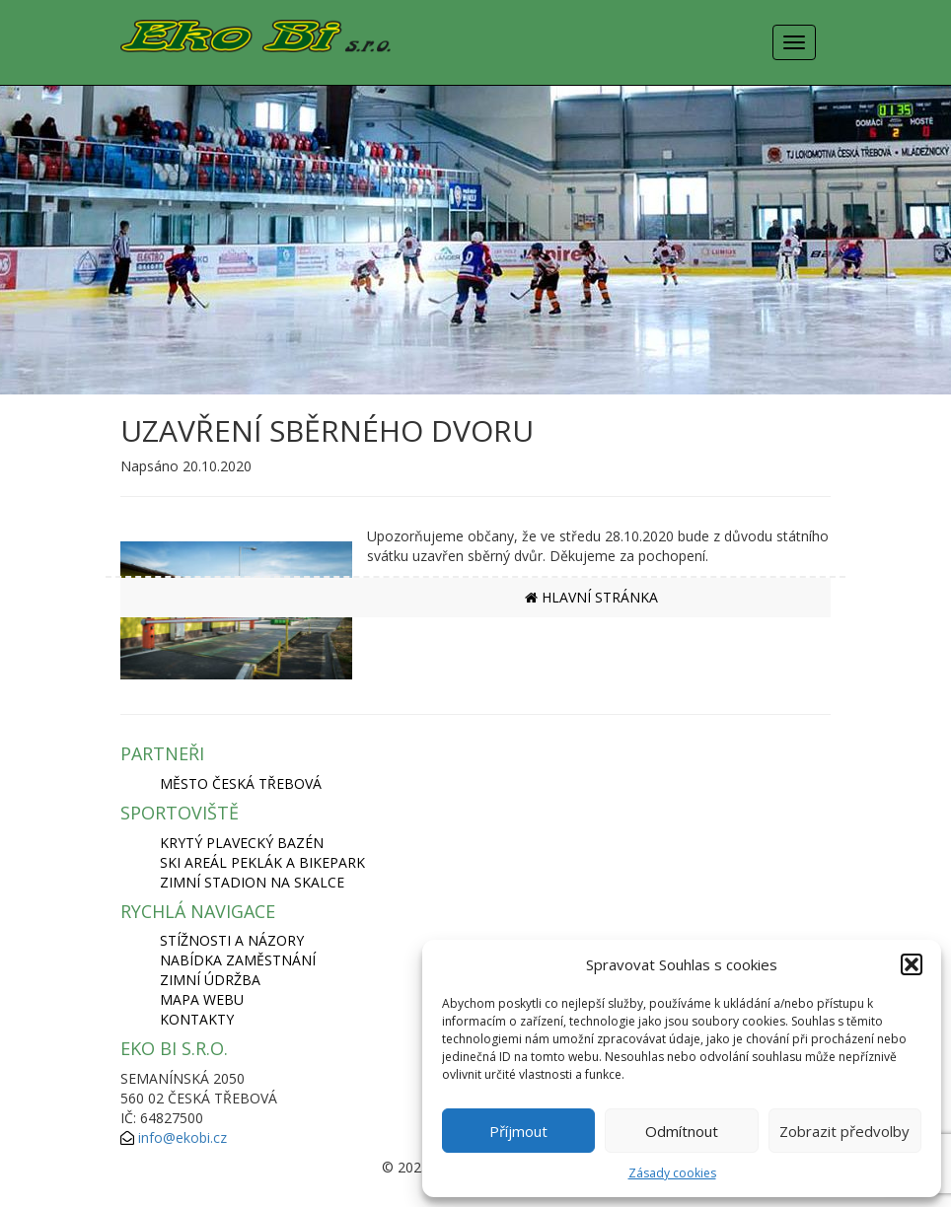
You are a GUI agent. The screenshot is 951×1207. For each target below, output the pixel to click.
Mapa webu (202, 999)
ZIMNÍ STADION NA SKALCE (252, 882)
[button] (911, 964)
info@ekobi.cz (182, 1137)
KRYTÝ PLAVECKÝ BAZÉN (242, 842)
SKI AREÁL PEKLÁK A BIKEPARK (262, 862)
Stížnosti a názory (232, 940)
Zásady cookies (672, 1173)
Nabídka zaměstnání (238, 960)
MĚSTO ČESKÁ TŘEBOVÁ (241, 783)
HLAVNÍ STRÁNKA (591, 597)
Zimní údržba (210, 979)
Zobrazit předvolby (844, 1131)
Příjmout (518, 1131)
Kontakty (197, 1019)
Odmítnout (681, 1131)
